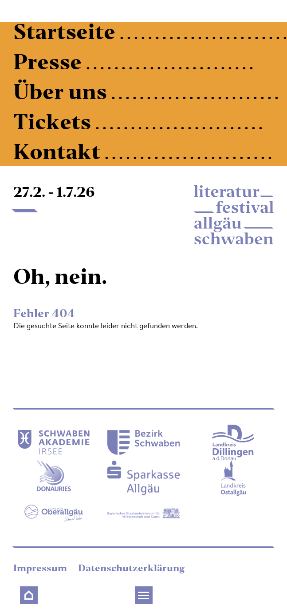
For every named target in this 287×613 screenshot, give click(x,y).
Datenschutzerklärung (131, 569)
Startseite (66, 34)
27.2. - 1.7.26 (54, 193)
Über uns (62, 94)
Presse (49, 64)
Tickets (54, 124)
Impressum (41, 569)
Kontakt (59, 154)
